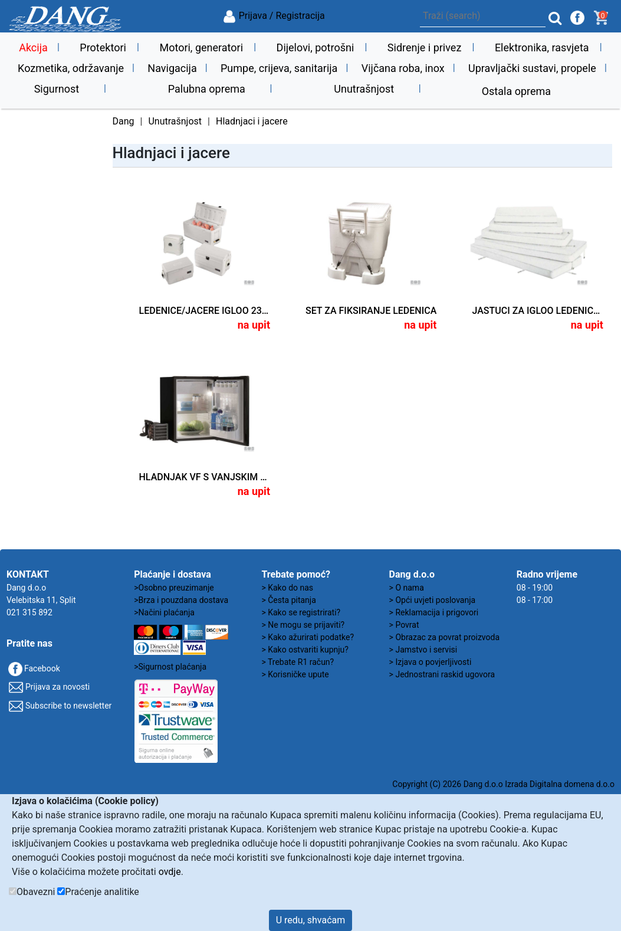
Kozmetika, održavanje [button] (71, 68)
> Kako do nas (287, 587)
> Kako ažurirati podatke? (307, 637)
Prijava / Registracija (273, 15)
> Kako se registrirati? (300, 612)
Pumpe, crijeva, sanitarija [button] (279, 68)
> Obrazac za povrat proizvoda (444, 637)
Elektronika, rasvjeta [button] (542, 47)
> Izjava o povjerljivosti (430, 662)
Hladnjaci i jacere (252, 121)
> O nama (406, 587)
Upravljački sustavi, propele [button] (532, 68)
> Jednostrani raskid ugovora (442, 674)
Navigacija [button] (171, 68)
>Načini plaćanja (164, 612)
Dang (123, 121)
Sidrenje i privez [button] (424, 47)
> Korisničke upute (294, 674)
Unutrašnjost (175, 121)
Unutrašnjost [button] (364, 89)
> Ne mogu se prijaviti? (302, 625)
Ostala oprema (516, 91)
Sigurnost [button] (57, 89)
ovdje (170, 871)
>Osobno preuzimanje (174, 587)
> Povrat (404, 625)
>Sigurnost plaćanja (170, 666)
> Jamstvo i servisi (423, 649)
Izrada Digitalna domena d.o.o (560, 784)
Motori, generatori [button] (201, 47)
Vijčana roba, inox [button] (403, 68)
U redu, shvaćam (311, 920)
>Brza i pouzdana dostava (181, 600)
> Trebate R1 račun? (297, 662)
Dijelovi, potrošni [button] (315, 47)
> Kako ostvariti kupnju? (305, 649)
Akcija (33, 47)
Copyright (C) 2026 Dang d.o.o (447, 784)
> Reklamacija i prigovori (433, 612)
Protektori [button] (103, 47)
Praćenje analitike (102, 891)
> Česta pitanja (288, 600)
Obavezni (36, 891)
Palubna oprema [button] (206, 89)
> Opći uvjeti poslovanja (432, 600)
